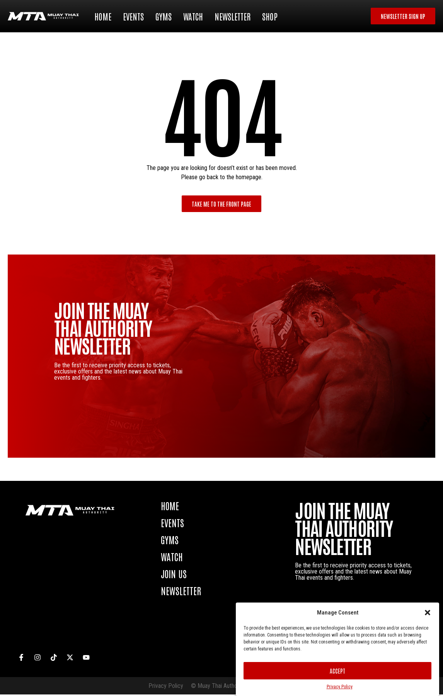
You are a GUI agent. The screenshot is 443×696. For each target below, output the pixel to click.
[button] (427, 612)
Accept (337, 670)
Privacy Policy (340, 686)
